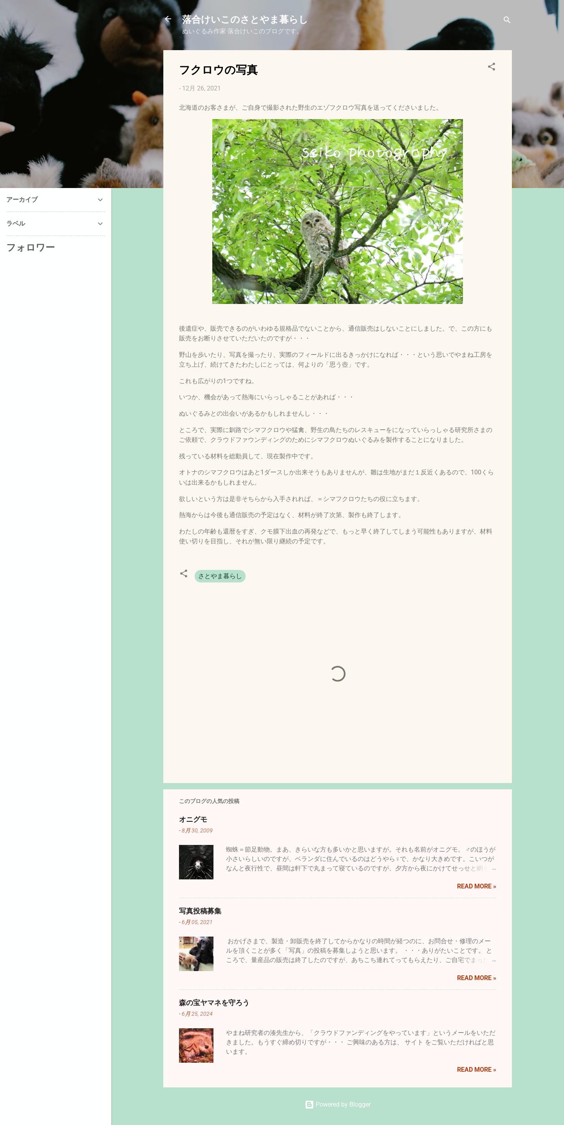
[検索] (507, 21)
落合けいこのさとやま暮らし (245, 19)
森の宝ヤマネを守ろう (214, 1002)
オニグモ (193, 819)
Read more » (476, 886)
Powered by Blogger (338, 1104)
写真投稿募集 (200, 910)
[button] (491, 68)
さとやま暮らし (220, 576)
